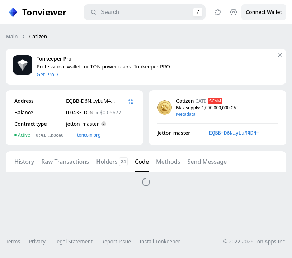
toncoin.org (88, 135)
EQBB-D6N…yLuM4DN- (234, 133)
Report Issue (116, 241)
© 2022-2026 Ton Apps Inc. (254, 241)
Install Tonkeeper (160, 241)
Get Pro (48, 74)
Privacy (37, 241)
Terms (13, 241)
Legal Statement (73, 241)
